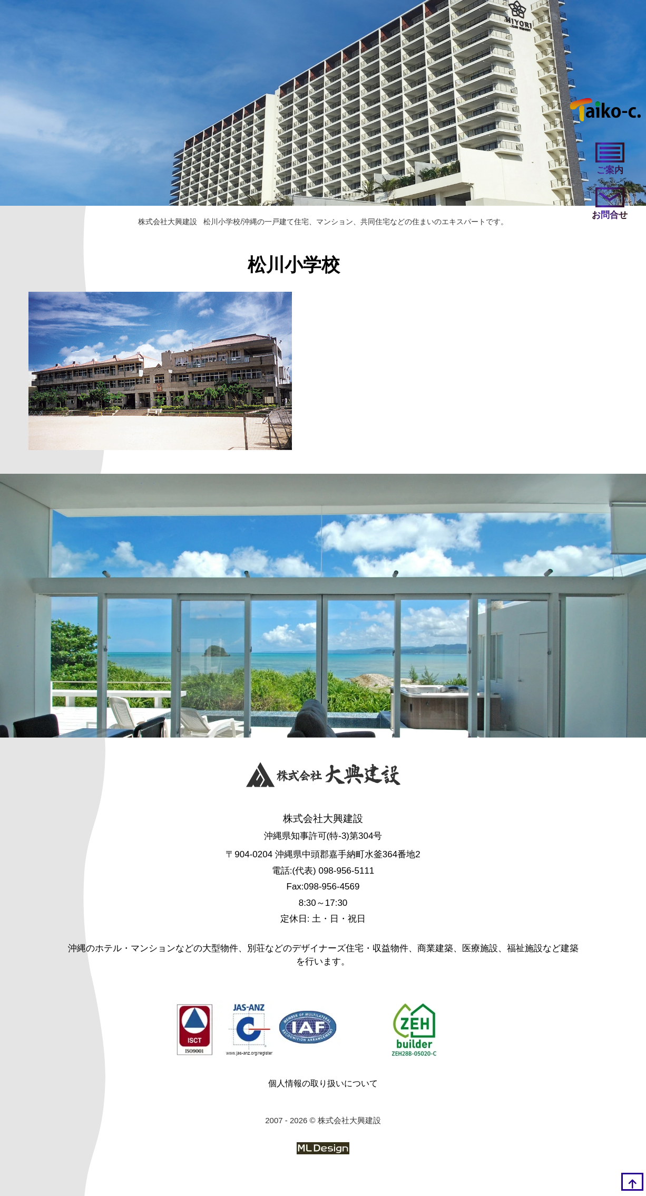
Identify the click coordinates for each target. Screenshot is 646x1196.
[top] (632, 1182)
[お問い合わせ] (610, 204)
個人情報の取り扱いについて (323, 1083)
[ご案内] (610, 159)
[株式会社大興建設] (323, 777)
